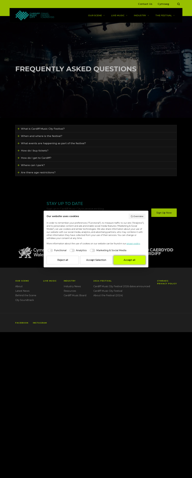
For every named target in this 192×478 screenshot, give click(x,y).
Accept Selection (96, 260)
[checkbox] (56, 250)
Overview (137, 216)
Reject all (62, 260)
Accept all (129, 260)
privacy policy (133, 243)
